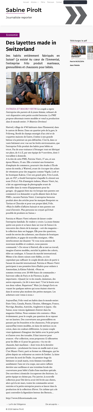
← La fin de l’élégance (16, 404)
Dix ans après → (52, 404)
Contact (59, 2)
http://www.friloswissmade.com (21, 398)
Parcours (50, 2)
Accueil (26, 2)
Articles (34, 2)
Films (43, 2)
